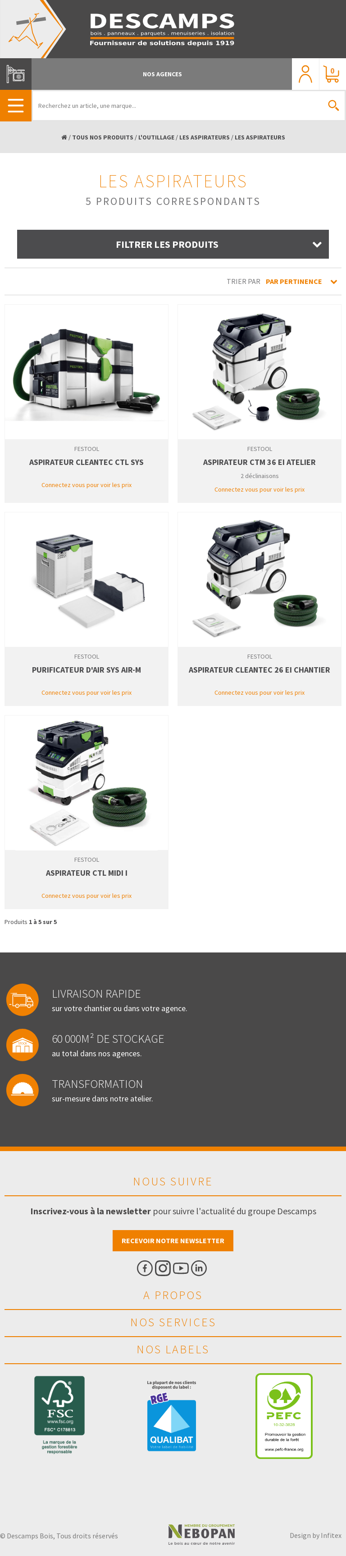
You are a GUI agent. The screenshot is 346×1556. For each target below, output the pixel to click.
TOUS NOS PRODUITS (102, 137)
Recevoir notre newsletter (173, 1240)
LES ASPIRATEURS (204, 137)
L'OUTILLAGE (156, 137)
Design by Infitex (315, 1535)
